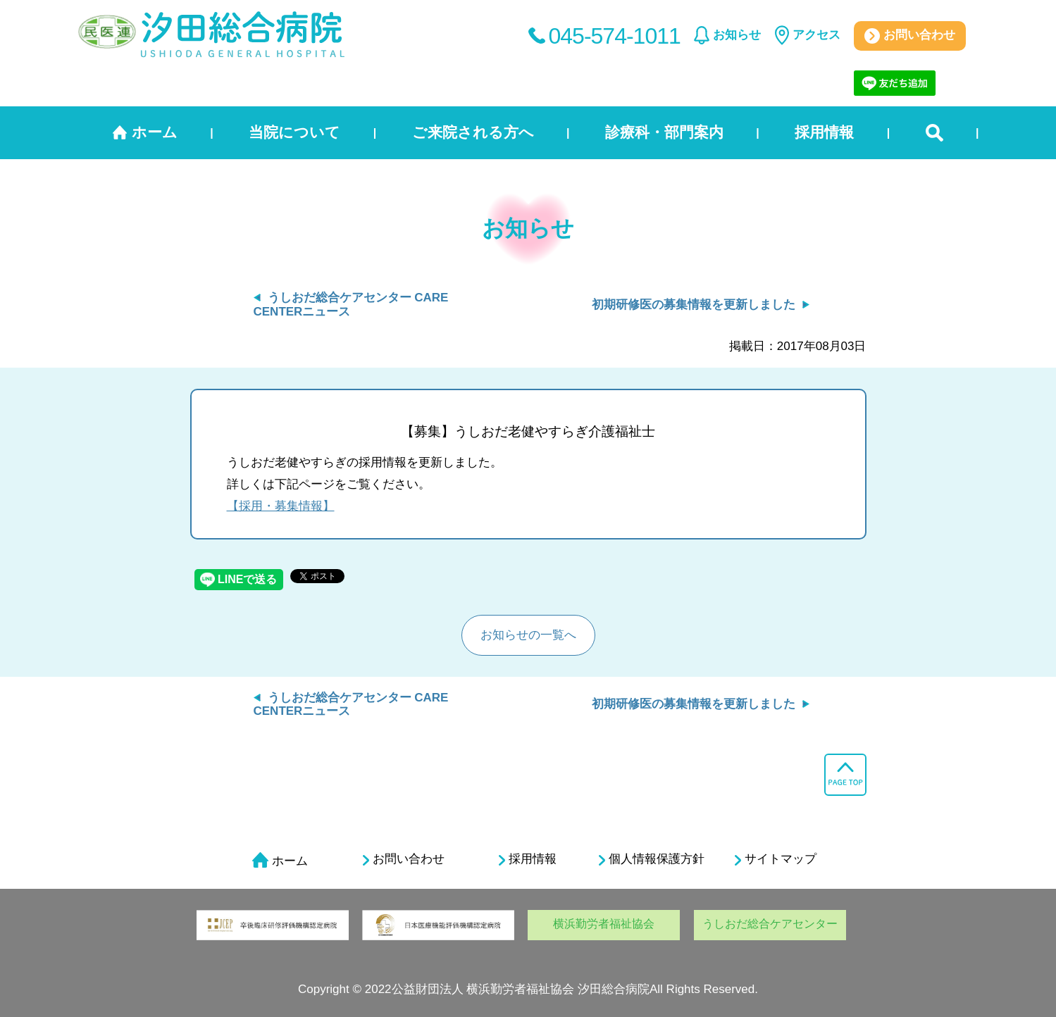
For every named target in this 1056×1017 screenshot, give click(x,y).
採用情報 (824, 132)
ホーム (155, 132)
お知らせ (737, 35)
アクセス (816, 35)
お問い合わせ (909, 36)
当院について (294, 132)
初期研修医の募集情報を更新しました (693, 304)
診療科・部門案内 (664, 132)
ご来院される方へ (473, 132)
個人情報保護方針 (651, 859)
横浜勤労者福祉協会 (603, 924)
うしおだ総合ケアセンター (770, 924)
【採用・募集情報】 (281, 506)
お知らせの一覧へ (528, 635)
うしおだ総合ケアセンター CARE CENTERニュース (351, 704)
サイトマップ (775, 859)
